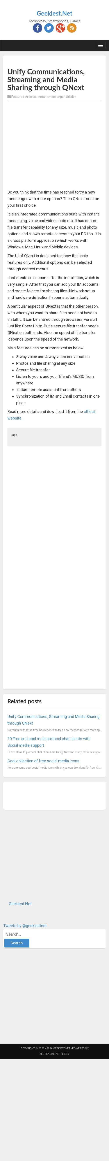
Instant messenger (51, 97)
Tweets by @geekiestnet (25, 925)
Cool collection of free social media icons (43, 761)
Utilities (71, 97)
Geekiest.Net (54, 13)
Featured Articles (23, 97)
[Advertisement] (42, 146)
